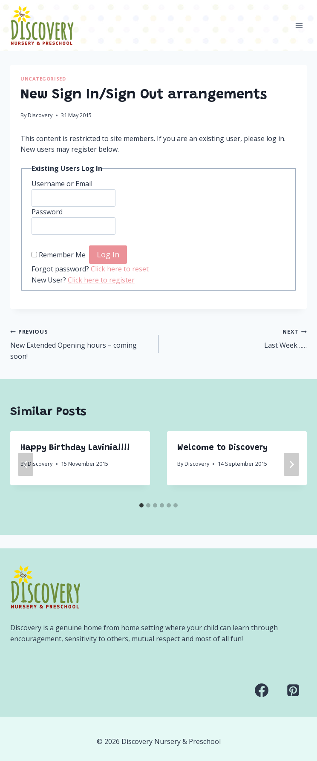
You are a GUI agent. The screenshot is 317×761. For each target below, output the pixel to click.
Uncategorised (43, 78)
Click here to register (101, 280)
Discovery (40, 115)
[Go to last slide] (25, 464)
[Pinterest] (293, 690)
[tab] (141, 505)
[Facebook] (261, 690)
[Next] (291, 464)
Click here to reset (120, 269)
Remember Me (62, 254)
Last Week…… (236, 338)
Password (47, 211)
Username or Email (62, 183)
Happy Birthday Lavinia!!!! (75, 448)
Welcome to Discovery (222, 448)
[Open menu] (299, 25)
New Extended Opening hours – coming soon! (81, 343)
